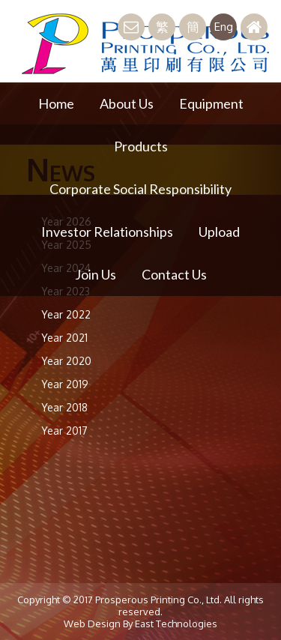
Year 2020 (66, 360)
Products (141, 146)
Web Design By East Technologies (140, 624)
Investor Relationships (107, 231)
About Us (127, 103)
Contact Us (174, 274)
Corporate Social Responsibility (140, 189)
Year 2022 (66, 314)
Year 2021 (64, 337)
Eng (223, 26)
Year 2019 (64, 384)
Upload (219, 231)
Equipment (211, 103)
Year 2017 (64, 430)
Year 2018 (64, 407)
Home (56, 103)
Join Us (95, 274)
